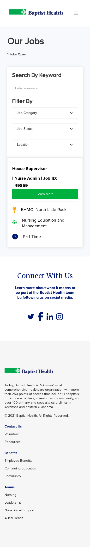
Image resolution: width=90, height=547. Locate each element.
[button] (76, 13)
